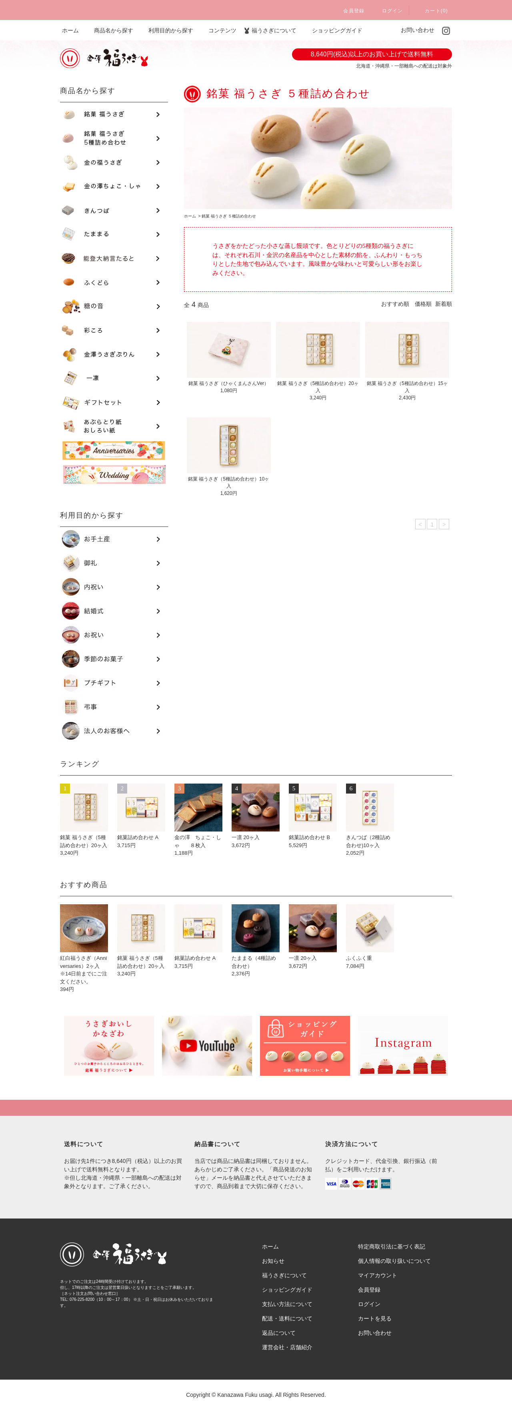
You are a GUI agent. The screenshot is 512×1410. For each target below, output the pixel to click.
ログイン (387, 11)
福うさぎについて (269, 30)
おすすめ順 (395, 304)
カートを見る (375, 1318)
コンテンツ (217, 30)
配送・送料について (287, 1318)
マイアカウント (377, 1275)
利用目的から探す (166, 30)
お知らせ (273, 1261)
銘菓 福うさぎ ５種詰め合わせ (229, 216)
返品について (279, 1333)
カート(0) (431, 11)
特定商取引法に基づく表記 (391, 1246)
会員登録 (349, 11)
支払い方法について (287, 1304)
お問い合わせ (414, 30)
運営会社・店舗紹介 (287, 1347)
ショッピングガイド (334, 30)
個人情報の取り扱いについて (394, 1261)
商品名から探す (108, 30)
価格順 (423, 304)
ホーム (70, 30)
